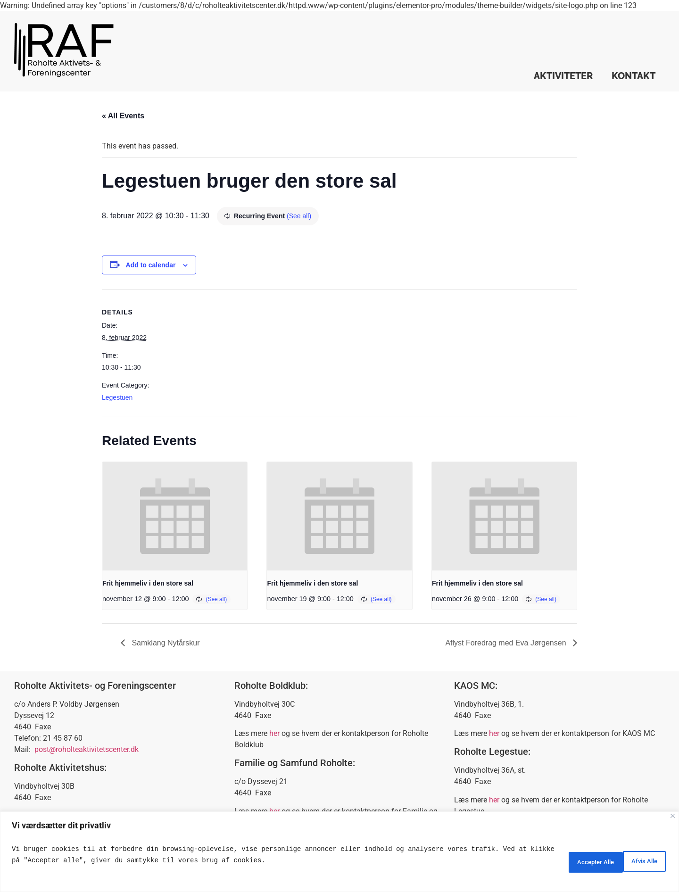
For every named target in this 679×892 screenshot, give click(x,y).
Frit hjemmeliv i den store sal (147, 583)
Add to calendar (151, 265)
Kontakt (633, 76)
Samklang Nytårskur (165, 643)
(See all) (299, 216)
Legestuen (117, 397)
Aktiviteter (563, 76)
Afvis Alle (568, 860)
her (274, 733)
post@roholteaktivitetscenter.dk (86, 749)
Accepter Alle (633, 860)
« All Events (123, 116)
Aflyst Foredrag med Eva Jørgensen (506, 643)
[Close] (673, 816)
